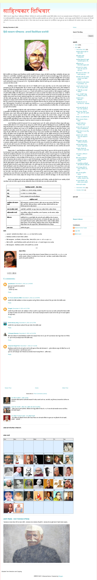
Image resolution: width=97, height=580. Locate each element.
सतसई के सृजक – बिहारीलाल (80, 98)
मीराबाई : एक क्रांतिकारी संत (82, 117)
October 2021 (80, 190)
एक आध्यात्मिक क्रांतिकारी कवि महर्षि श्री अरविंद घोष (82, 164)
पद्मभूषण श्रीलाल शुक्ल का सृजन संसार (82, 52)
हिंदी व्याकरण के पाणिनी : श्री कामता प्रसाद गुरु (82, 73)
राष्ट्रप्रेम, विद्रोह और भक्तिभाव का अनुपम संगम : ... (82, 150)
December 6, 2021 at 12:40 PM (31, 297)
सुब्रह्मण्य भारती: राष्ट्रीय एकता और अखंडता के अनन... (81, 136)
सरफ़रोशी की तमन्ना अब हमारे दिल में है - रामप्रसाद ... (82, 103)
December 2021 (81, 49)
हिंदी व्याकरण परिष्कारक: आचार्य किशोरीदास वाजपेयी (81, 159)
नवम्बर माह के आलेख (80, 184)
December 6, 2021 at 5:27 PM (27, 322)
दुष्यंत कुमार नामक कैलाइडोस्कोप (80, 56)
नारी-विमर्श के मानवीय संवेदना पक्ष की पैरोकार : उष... (82, 82)
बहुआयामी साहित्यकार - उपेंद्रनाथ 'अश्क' (81, 123)
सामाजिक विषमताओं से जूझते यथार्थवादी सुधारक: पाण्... (82, 60)
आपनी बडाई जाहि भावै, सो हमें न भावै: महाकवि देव (82, 108)
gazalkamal (11, 283)
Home (37, 388)
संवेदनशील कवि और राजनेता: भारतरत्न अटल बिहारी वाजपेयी (82, 78)
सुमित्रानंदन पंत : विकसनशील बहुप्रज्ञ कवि (82, 64)
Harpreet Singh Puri (14, 346)
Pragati (10, 308)
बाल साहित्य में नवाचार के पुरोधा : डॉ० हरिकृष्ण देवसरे (23, 416)
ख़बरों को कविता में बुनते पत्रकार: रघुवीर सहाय (81, 145)
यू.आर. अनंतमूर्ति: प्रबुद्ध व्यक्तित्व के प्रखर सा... (82, 94)
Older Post (65, 388)
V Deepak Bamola (13, 333)
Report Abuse (78, 219)
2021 (76, 47)
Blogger (61, 576)
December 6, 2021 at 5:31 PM (27, 333)
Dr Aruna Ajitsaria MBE (15, 297)
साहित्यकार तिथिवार (26, 11)
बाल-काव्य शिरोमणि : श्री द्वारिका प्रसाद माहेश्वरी (82, 181)
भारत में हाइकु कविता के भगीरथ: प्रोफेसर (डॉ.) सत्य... (82, 169)
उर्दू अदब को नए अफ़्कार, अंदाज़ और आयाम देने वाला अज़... (81, 69)
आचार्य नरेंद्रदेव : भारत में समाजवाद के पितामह (16, 519)
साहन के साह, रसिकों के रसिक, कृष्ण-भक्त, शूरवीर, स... (82, 113)
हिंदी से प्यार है (78, 234)
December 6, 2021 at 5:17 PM (21, 308)
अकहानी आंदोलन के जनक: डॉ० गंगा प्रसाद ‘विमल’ (82, 86)
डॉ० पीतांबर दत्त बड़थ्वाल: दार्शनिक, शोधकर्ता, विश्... (82, 177)
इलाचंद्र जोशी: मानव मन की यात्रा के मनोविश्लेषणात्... (82, 127)
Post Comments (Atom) (40, 393)
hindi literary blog (13, 322)
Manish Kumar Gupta (81, 227)
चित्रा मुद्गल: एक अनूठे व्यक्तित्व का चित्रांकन (81, 141)
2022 (76, 45)
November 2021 (81, 187)
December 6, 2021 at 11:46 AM (24, 283)
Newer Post (8, 388)
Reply (9, 292)
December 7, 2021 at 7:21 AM (28, 346)
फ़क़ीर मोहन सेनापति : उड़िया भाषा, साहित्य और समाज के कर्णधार (25, 407)
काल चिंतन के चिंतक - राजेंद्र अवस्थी (19, 398)
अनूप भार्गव (77, 231)
